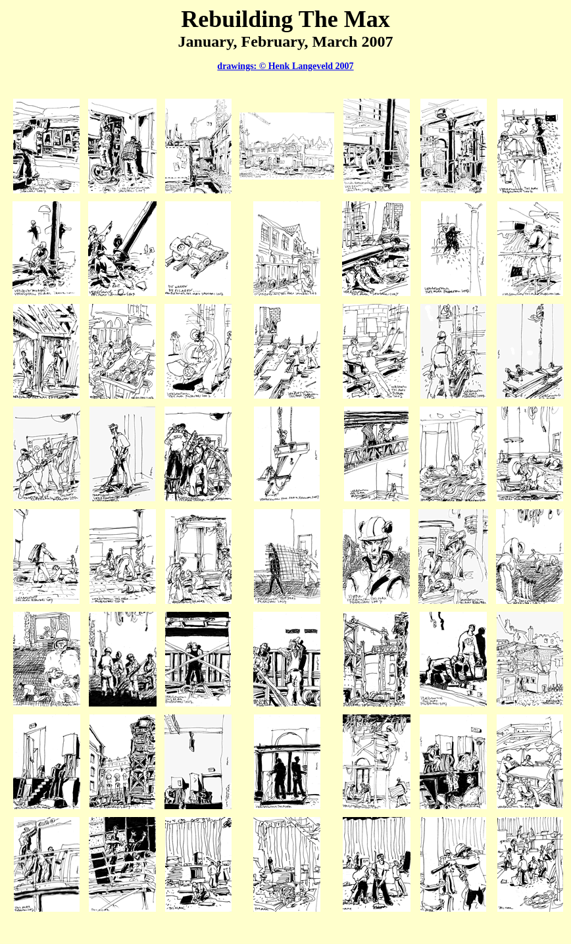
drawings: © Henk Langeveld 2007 (285, 66)
